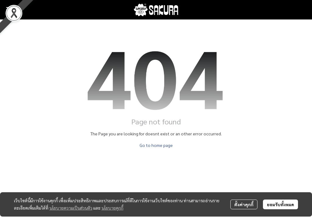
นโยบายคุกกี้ (112, 207)
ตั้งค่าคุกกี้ (244, 204)
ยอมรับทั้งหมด (280, 204)
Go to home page (156, 145)
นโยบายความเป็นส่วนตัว (70, 207)
